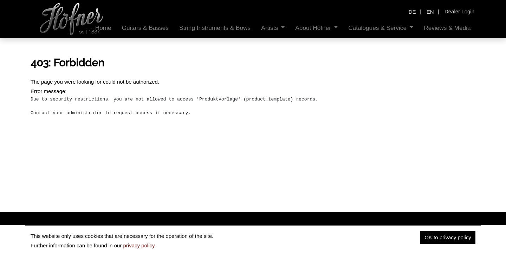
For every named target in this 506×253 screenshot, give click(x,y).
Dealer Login (459, 11)
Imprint (439, 234)
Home (360, 234)
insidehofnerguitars (67, 236)
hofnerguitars (125, 236)
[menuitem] (103, 28)
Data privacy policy (399, 234)
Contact (466, 234)
